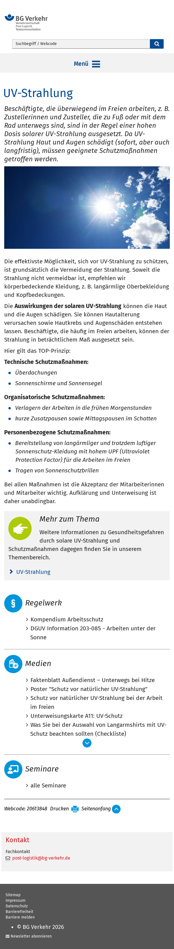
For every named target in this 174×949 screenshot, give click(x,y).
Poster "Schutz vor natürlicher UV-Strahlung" (88, 689)
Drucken (59, 808)
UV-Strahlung (33, 572)
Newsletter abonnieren (31, 936)
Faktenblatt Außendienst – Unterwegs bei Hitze (92, 680)
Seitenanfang (96, 808)
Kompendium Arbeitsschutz (66, 619)
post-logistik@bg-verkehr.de (41, 858)
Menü (87, 64)
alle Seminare (48, 785)
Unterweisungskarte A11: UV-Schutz (76, 716)
